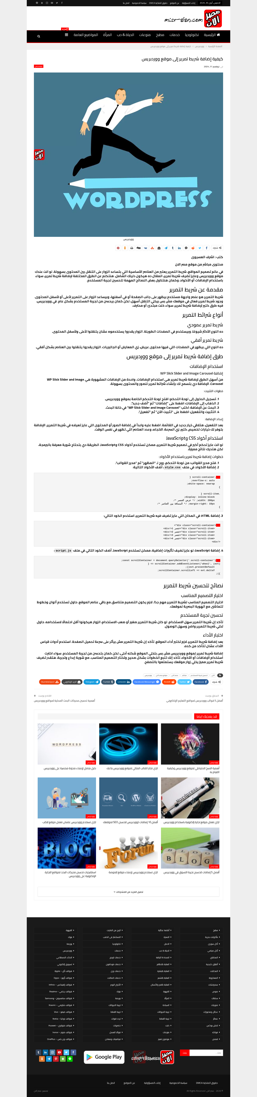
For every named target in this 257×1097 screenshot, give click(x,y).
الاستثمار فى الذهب (112, 937)
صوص (215, 991)
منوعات (145, 34)
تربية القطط (164, 1019)
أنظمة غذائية (163, 930)
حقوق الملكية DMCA (158, 3)
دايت (167, 1025)
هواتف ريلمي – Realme (60, 991)
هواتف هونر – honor (62, 1032)
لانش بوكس (212, 1025)
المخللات (214, 971)
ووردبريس (38, 66)
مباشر (184, 675)
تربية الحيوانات (163, 1012)
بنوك (119, 991)
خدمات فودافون (113, 964)
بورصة (118, 998)
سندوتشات (213, 985)
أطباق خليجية (212, 964)
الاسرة (166, 937)
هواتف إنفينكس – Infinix (60, 985)
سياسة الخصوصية (139, 3)
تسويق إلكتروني (64, 964)
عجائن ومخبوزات (210, 1012)
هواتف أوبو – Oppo (63, 978)
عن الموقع (174, 3)
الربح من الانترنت (114, 930)
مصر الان (175, 675)
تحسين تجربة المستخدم (199, 675)
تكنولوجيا (192, 34)
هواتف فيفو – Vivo (63, 1012)
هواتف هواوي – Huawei (60, 1025)
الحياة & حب (125, 34)
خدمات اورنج (115, 957)
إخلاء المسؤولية (188, 3)
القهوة (166, 991)
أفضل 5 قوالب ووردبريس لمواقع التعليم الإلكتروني (194, 700)
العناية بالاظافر (163, 964)
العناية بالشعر (163, 978)
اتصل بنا (126, 3)
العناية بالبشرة (163, 971)
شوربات (214, 1005)
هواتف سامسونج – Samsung (58, 998)
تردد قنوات (116, 1019)
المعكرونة (213, 978)
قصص (215, 1039)
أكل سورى (213, 944)
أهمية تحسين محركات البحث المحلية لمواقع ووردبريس (64, 700)
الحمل (166, 944)
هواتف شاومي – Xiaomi (60, 1005)
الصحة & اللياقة (162, 957)
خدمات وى (116, 971)
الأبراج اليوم (115, 985)
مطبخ (160, 34)
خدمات (175, 34)
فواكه (215, 1032)
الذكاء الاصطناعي (64, 957)
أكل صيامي (212, 951)
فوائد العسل (115, 1032)
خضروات (117, 1025)
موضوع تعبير (163, 1039)
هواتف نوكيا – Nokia (62, 1019)
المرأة (107, 34)
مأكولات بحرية (211, 937)
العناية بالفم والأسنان (160, 985)
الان (213, 675)
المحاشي (214, 957)
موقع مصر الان (161, 675)
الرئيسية (212, 34)
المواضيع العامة (86, 34)
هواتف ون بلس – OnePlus (59, 1039)
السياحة (166, 1005)
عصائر (215, 1019)
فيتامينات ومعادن (113, 1039)
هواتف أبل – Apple (63, 971)
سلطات (214, 998)
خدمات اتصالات (114, 978)
